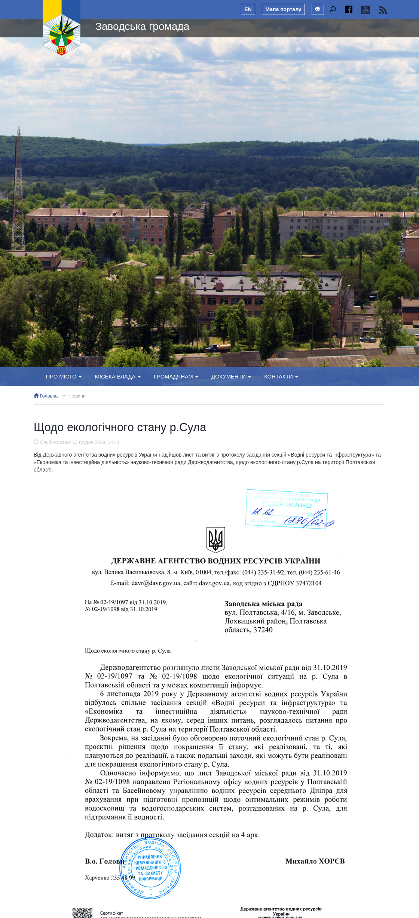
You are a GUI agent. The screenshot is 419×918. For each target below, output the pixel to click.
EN (247, 9)
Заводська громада (142, 26)
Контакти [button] (281, 377)
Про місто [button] (64, 377)
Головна (46, 396)
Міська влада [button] (118, 377)
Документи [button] (231, 377)
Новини (77, 396)
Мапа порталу (283, 9)
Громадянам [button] (176, 377)
